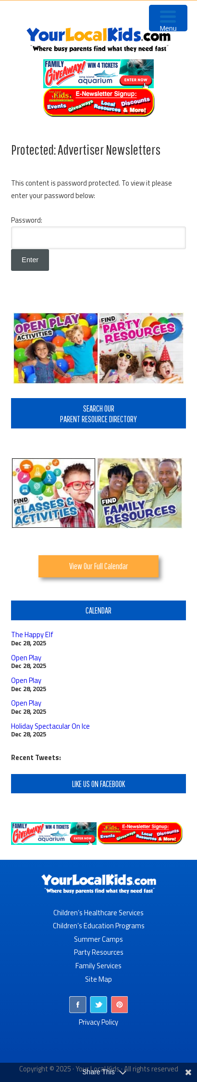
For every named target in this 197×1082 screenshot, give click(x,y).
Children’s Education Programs (99, 925)
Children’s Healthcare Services (98, 912)
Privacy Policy (98, 1022)
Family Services (98, 965)
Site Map (98, 979)
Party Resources (98, 952)
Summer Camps (98, 939)
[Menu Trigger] (168, 18)
